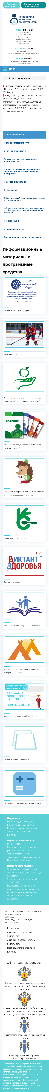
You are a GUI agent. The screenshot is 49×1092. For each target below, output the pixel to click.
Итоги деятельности (15, 151)
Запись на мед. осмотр (11, 5)
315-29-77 (24, 58)
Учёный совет (13, 843)
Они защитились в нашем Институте (23, 237)
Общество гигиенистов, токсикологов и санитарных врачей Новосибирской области (24, 210)
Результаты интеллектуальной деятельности (20, 160)
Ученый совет (11, 190)
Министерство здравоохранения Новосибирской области (24, 1050)
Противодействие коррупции (21, 947)
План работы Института (16, 142)
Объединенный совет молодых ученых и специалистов (24, 199)
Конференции (11, 220)
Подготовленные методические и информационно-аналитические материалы (22, 171)
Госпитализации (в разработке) (22, 828)
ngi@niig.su (9, 917)
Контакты (11, 835)
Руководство (13, 928)
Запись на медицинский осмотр (22, 869)
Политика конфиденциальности (17, 1072)
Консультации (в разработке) (21, 825)
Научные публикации (15, 181)
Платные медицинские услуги (21, 821)
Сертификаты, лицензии (18, 831)
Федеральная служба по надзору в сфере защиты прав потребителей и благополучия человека (24, 978)
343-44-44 (24, 30)
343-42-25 (24, 48)
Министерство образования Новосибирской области (24, 1029)
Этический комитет (14, 229)
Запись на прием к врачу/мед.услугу (33, 5)
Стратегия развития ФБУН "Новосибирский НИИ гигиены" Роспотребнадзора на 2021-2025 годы (24, 89)
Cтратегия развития (14, 134)
